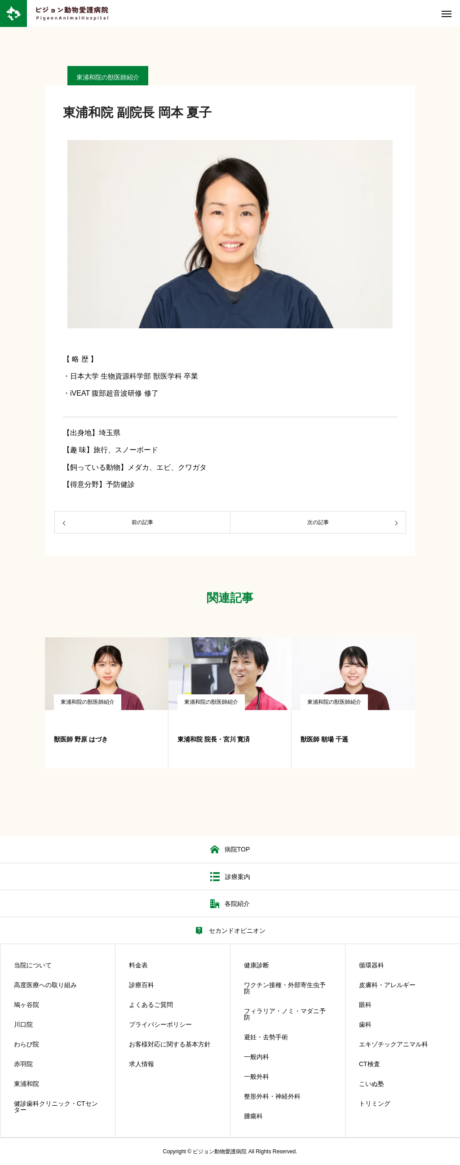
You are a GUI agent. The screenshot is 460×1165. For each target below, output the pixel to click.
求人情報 (141, 1064)
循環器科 (371, 965)
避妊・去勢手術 (266, 1037)
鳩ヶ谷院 (26, 1005)
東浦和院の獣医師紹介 (88, 702)
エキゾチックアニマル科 (393, 1044)
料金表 (138, 965)
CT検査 (369, 1064)
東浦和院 (26, 1084)
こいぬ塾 (371, 1084)
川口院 (23, 1024)
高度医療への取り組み (45, 985)
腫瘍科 (253, 1116)
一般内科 (256, 1057)
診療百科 (141, 985)
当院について (33, 965)
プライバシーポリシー (160, 1024)
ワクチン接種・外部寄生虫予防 (285, 988)
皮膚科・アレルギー (387, 985)
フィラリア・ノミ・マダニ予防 (285, 1014)
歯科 (365, 1024)
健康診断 (256, 965)
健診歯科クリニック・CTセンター (56, 1106)
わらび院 (26, 1044)
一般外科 (256, 1076)
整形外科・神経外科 (272, 1096)
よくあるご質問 (151, 1005)
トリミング (374, 1103)
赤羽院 (23, 1064)
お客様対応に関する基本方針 (170, 1044)
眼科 (365, 1005)
